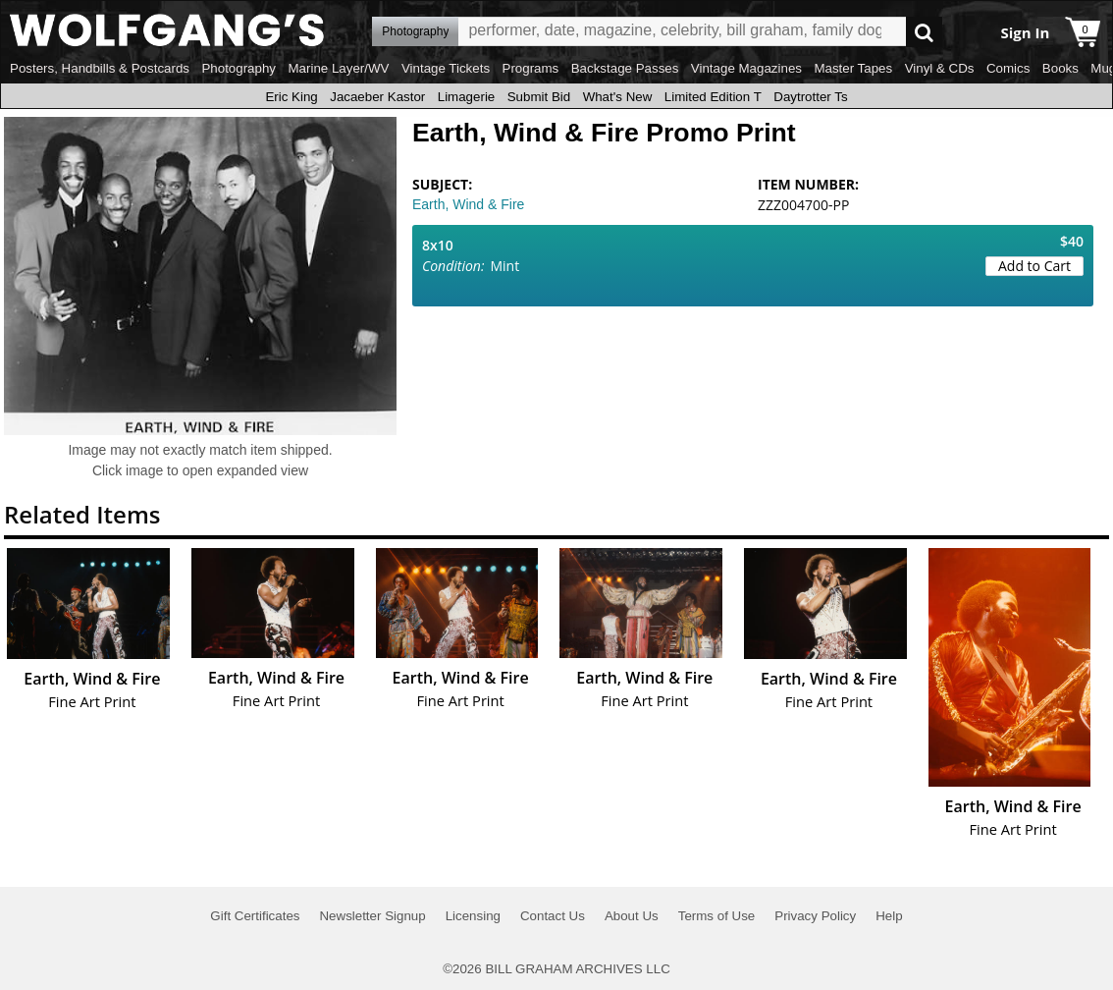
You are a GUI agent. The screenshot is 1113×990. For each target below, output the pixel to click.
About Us (632, 915)
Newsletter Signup (372, 915)
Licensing (473, 915)
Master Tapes (853, 68)
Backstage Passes (625, 68)
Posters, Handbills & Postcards (99, 68)
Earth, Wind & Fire (468, 204)
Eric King (291, 96)
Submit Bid (538, 96)
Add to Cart (1034, 265)
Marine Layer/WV (338, 68)
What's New (618, 96)
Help (888, 915)
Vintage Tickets (445, 68)
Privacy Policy (815, 915)
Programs (531, 68)
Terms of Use (717, 915)
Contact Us (552, 915)
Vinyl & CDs (940, 68)
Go (924, 32)
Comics (1008, 68)
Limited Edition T (713, 96)
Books (1060, 68)
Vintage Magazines (746, 68)
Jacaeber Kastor (377, 96)
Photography (238, 68)
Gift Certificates (254, 915)
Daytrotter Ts (810, 96)
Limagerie (467, 96)
